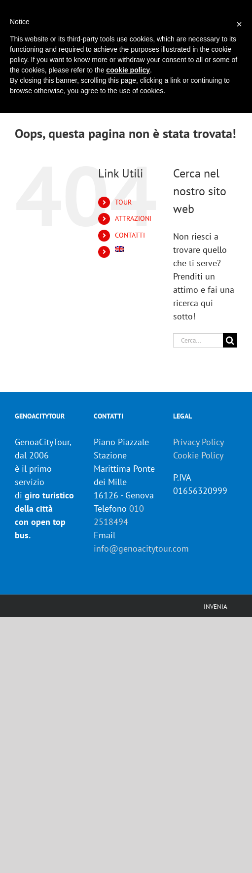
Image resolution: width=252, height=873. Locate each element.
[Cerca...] (198, 340)
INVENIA (215, 606)
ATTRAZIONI (133, 218)
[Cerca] (230, 340)
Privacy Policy (198, 442)
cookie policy (128, 70)
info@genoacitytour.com (141, 548)
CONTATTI (130, 235)
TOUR (123, 202)
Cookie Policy (198, 455)
